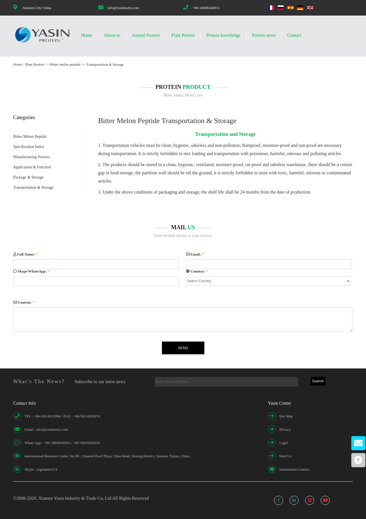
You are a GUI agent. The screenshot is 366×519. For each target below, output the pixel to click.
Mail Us (285, 456)
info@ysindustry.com (123, 8)
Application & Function (32, 167)
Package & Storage (28, 177)
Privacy (285, 429)
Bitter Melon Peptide (29, 136)
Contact (294, 35)
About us (112, 35)
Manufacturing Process (31, 157)
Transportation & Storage (105, 64)
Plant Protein (183, 35)
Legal (283, 443)
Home (86, 35)
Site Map (286, 416)
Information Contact (294, 469)
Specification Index (28, 147)
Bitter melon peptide (65, 64)
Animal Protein (146, 35)
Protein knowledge (223, 35)
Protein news (264, 35)
